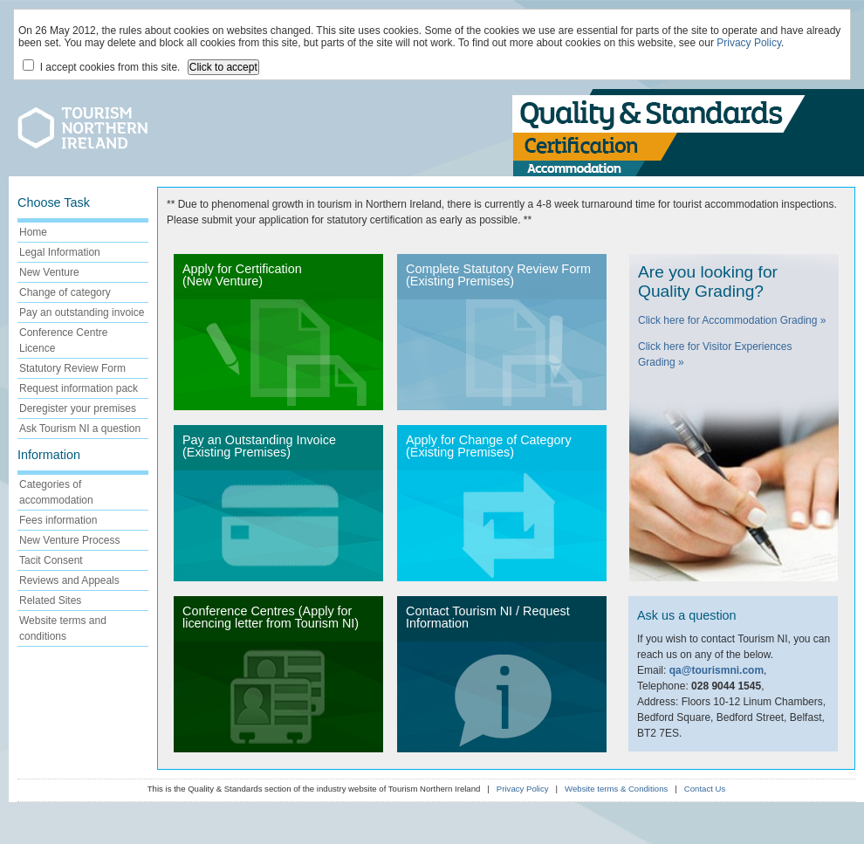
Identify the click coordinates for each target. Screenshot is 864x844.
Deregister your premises (77, 408)
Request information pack (78, 388)
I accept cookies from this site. (101, 66)
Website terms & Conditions (616, 788)
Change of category (65, 292)
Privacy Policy (749, 43)
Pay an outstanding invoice (81, 312)
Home (33, 232)
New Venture (49, 272)
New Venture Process (69, 540)
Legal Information (59, 252)
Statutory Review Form (72, 368)
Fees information (58, 520)
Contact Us (704, 788)
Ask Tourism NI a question (80, 428)
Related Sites (50, 600)
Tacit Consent (51, 560)
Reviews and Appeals (69, 580)
